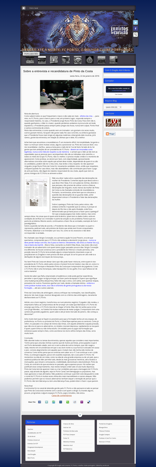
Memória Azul (68, 445)
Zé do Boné (31, 436)
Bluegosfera (103, 427)
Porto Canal (33, 8)
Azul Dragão (32, 454)
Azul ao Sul (67, 427)
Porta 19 (66, 438)
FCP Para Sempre (69, 435)
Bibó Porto (31, 458)
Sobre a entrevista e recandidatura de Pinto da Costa (58, 71)
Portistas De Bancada (70, 431)
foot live (30, 429)
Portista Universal (34, 440)
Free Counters (118, 94)
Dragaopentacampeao (35, 447)
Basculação (31, 451)
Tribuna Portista (104, 431)
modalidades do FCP (34, 433)
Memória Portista (69, 442)
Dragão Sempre (104, 435)
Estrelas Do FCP (33, 444)
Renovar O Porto (104, 442)
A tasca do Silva (68, 424)
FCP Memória (67, 449)
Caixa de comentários (62, 395)
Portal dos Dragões (105, 424)
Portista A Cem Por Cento (107, 438)
